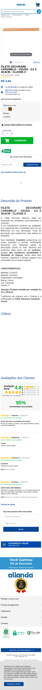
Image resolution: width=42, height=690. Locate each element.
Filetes (27, 15)
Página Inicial (5, 15)
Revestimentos (17, 15)
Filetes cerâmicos (6, 17)
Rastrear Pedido (14, 599)
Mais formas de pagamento (11, 99)
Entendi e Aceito (13, 684)
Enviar (21, 529)
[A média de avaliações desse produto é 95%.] (5, 77)
